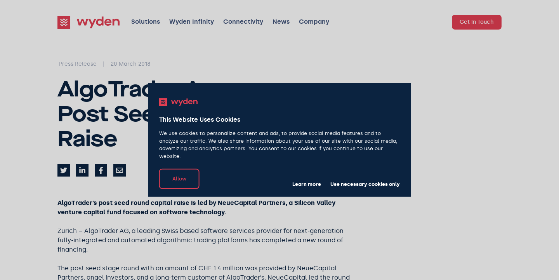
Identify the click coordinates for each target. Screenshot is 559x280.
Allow (179, 179)
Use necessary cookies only (365, 184)
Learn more (306, 184)
